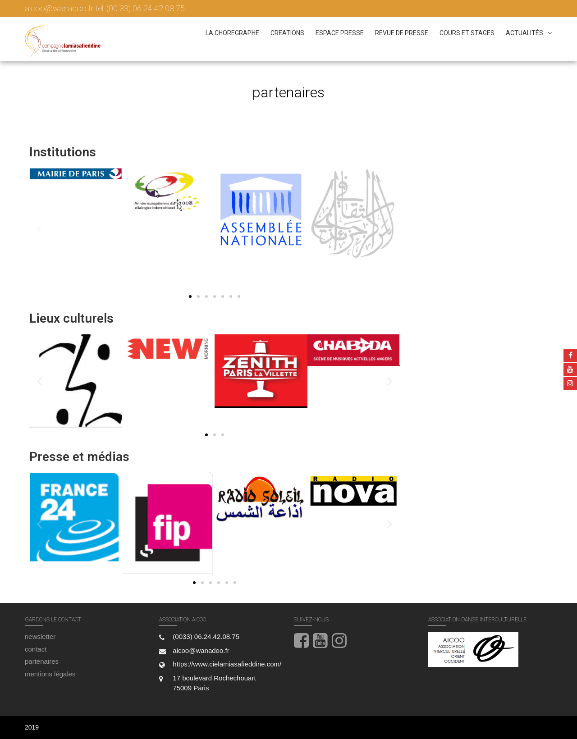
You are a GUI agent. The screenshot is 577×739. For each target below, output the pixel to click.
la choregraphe (232, 32)
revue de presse (401, 32)
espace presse (340, 32)
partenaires (42, 661)
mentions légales (50, 674)
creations (287, 32)
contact (35, 649)
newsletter (40, 636)
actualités (524, 32)
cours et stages (467, 32)
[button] (39, 228)
